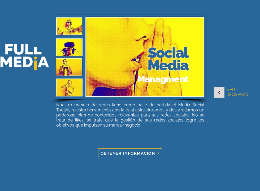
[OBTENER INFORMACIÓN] (130, 153)
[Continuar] (219, 92)
